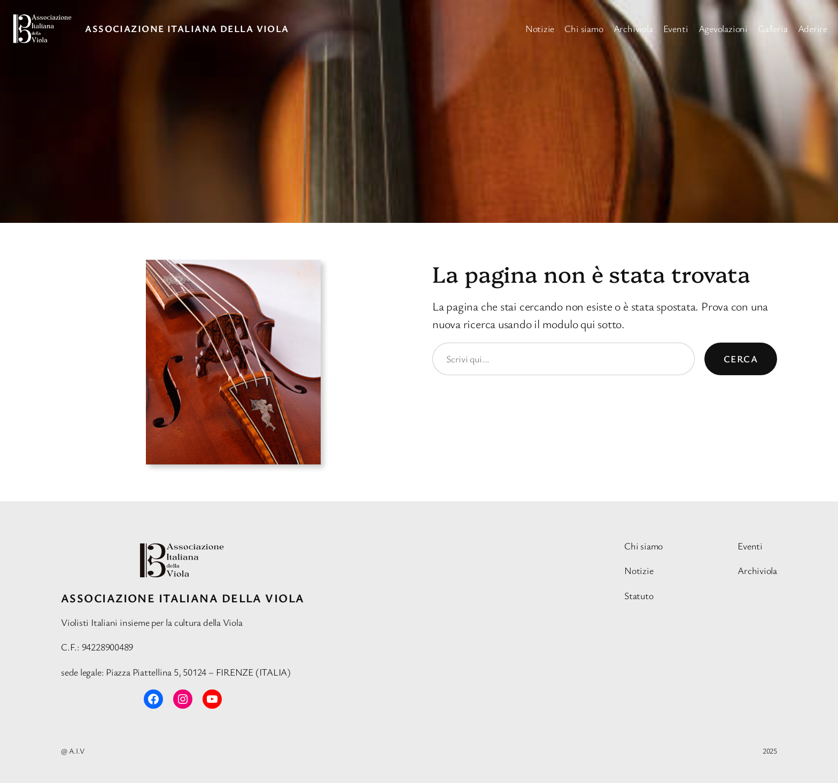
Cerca (741, 358)
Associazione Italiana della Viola (187, 28)
